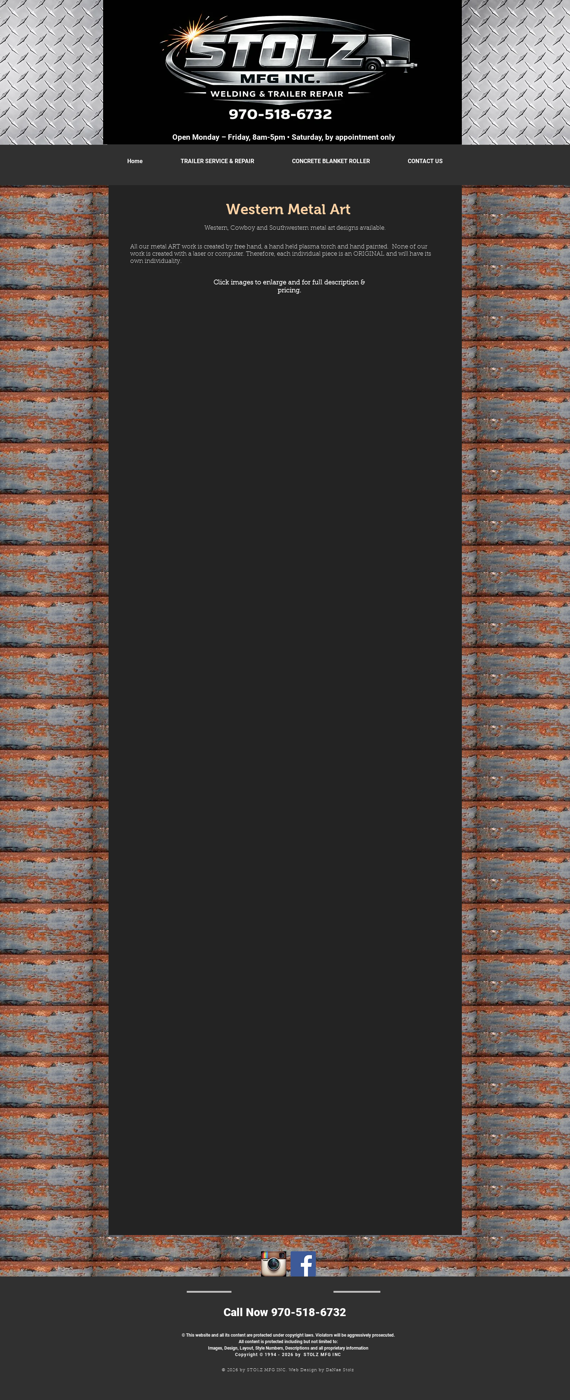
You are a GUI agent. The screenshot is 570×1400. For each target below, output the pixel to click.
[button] (183, 366)
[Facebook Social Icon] (303, 1263)
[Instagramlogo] (273, 1263)
